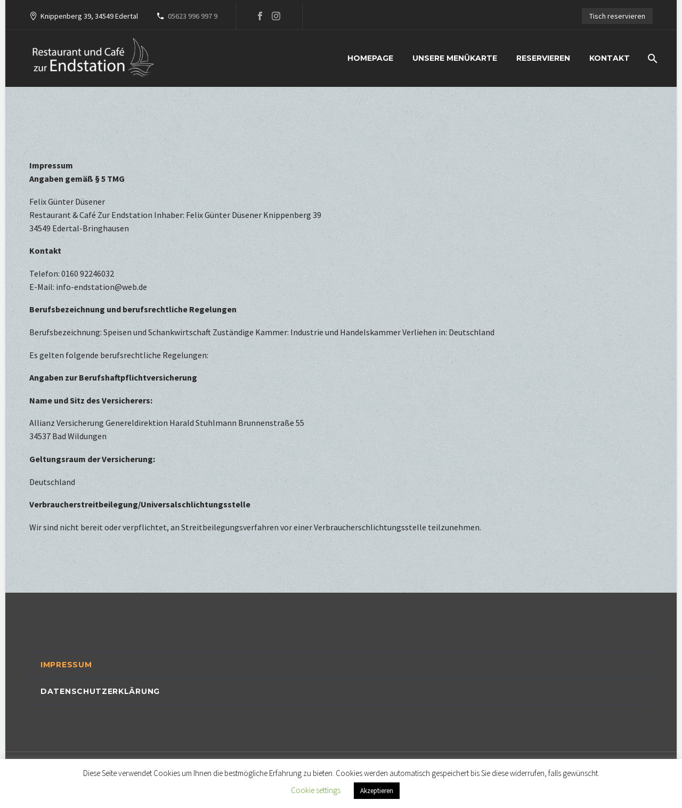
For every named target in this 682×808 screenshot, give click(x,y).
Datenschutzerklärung (100, 691)
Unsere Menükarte (454, 58)
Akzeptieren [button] (376, 790)
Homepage (370, 58)
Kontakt (609, 58)
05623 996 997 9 (192, 16)
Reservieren (543, 58)
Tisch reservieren (617, 16)
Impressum (66, 664)
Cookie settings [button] (315, 790)
